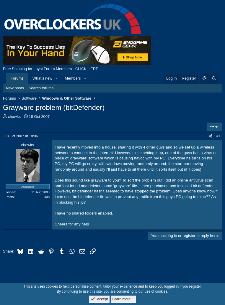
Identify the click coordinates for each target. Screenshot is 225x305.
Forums (17, 78)
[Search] (214, 78)
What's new (42, 78)
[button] (57, 78)
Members (73, 78)
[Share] (210, 136)
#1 (218, 136)
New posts (15, 88)
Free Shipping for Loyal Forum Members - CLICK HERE (50, 69)
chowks (14, 116)
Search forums (41, 88)
